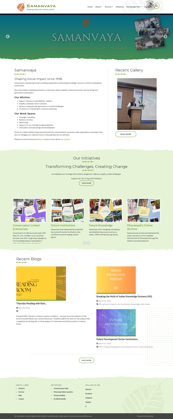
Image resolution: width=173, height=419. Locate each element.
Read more (125, 134)
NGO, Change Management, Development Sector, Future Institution (126, 347)
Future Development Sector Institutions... (117, 339)
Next (165, 36)
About (98, 7)
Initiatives (120, 7)
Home (90, 7)
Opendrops (149, 416)
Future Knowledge (101, 225)
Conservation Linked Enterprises (26, 227)
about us (41, 139)
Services (108, 7)
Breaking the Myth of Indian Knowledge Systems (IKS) (124, 296)
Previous (7, 36)
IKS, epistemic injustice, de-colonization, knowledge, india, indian (124, 304)
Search (156, 5)
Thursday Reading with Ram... (31, 303)
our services (65, 139)
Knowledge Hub (133, 7)
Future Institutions (63, 225)
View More (86, 183)
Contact (147, 7)
